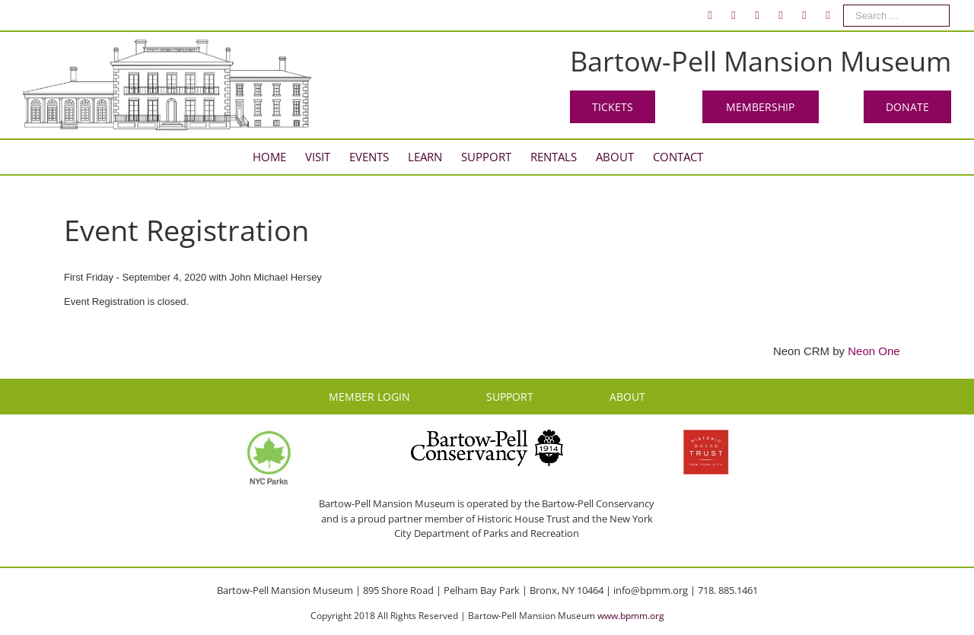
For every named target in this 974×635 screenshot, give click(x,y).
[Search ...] (896, 16)
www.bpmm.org (630, 615)
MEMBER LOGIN (369, 396)
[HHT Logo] (706, 436)
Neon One (873, 350)
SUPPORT (509, 396)
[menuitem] (710, 15)
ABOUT (627, 396)
